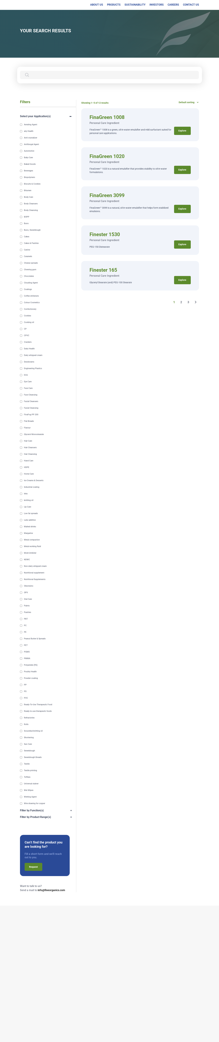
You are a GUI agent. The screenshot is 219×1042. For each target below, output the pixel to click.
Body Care (28, 197)
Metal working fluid (32, 546)
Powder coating (31, 678)
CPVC (26, 335)
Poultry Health (30, 672)
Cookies (27, 316)
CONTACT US (191, 4)
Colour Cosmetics (32, 303)
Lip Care (27, 507)
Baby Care (28, 158)
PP (25, 685)
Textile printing (30, 770)
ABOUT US (96, 4)
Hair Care (28, 441)
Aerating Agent (30, 125)
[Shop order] (187, 102)
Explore (182, 131)
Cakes (26, 237)
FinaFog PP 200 (31, 415)
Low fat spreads (31, 513)
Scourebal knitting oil (33, 731)
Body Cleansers (31, 204)
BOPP (26, 217)
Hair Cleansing (30, 454)
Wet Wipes (28, 790)
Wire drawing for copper (34, 803)
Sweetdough (29, 751)
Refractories (29, 718)
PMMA (27, 658)
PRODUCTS (114, 4)
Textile (27, 764)
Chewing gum (30, 270)
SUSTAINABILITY (135, 4)
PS (25, 691)
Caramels (28, 256)
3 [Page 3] (188, 302)
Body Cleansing (31, 210)
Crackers (28, 342)
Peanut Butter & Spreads (35, 639)
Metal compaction (32, 540)
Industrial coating (31, 487)
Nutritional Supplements (34, 579)
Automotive (29, 151)
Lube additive (30, 520)
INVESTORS (156, 4)
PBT (26, 619)
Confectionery (30, 309)
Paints (27, 606)
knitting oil (28, 500)
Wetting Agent (30, 797)
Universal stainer (31, 784)
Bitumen (27, 190)
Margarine (28, 533)
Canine (27, 250)
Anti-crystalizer (30, 138)
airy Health (28, 131)
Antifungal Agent (31, 144)
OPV (26, 593)
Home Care (29, 474)
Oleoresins (28, 586)
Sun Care (28, 744)
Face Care (28, 388)
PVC (26, 698)
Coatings (28, 289)
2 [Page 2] (181, 302)
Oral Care (28, 599)
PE (25, 632)
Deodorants (29, 362)
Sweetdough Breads (33, 757)
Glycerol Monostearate (34, 434)
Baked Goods (30, 164)
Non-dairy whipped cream (35, 566)
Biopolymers (29, 177)
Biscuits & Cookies (32, 184)
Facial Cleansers (31, 401)
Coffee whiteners (31, 296)
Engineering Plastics (33, 368)
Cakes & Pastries (31, 243)
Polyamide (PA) (30, 665)
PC (25, 625)
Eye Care (28, 382)
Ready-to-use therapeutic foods (38, 711)
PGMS (27, 652)
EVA (26, 375)
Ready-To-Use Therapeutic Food (38, 705)
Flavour (27, 428)
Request (33, 867)
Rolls (26, 724)
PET (26, 645)
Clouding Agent (31, 283)
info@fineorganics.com (51, 890)
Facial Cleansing (31, 408)
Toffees (27, 777)
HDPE (26, 467)
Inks (26, 494)
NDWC (27, 560)
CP (25, 329)
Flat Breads (29, 421)
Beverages (28, 171)
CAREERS (173, 4)
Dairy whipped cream (33, 355)
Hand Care (28, 461)
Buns (26, 223)
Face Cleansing (30, 395)
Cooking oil (29, 322)
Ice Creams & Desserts (33, 480)
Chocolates (29, 276)
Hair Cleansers (30, 448)
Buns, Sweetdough (32, 230)
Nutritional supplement (34, 573)
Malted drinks (30, 527)
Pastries (27, 612)
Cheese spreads (31, 263)
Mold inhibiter (30, 553)
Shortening (29, 738)
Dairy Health (29, 349)
